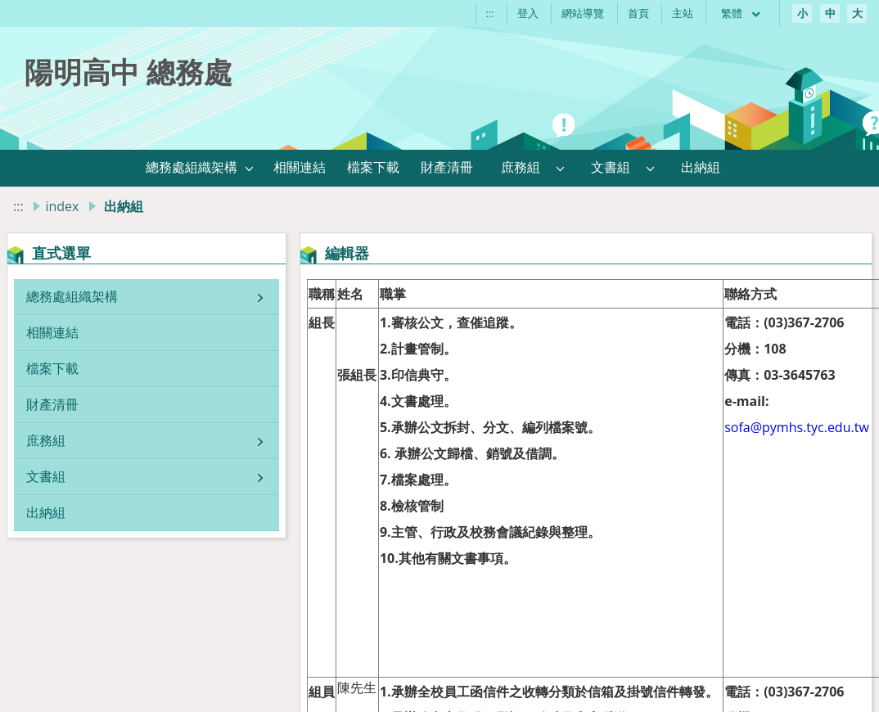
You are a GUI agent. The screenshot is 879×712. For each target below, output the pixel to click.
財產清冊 (52, 404)
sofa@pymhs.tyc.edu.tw (796, 427)
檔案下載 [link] (373, 167)
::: (490, 13)
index (62, 206)
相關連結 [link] (299, 167)
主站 (682, 13)
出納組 (45, 512)
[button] (249, 168)
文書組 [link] (610, 167)
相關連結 (52, 332)
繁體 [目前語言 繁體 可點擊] (741, 13)
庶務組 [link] (520, 167)
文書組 (45, 476)
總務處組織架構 (72, 296)
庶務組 (45, 440)
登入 (528, 13)
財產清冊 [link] (447, 167)
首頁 (638, 13)
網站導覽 (582, 13)
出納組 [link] (700, 167)
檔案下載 (52, 368)
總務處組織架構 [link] (191, 167)
